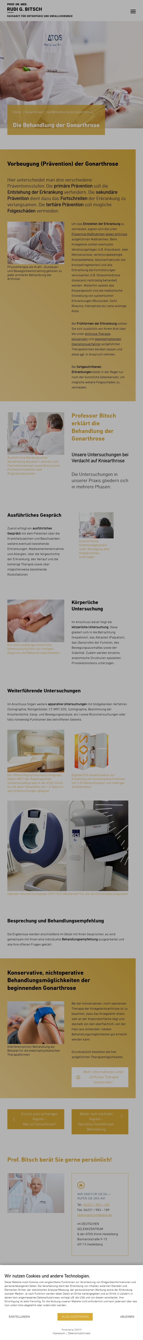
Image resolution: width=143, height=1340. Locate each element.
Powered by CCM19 (72, 1330)
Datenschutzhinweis (79, 1333)
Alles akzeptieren (75, 1316)
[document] (71, 1293)
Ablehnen (127, 1316)
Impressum (59, 1333)
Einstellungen (19, 1316)
